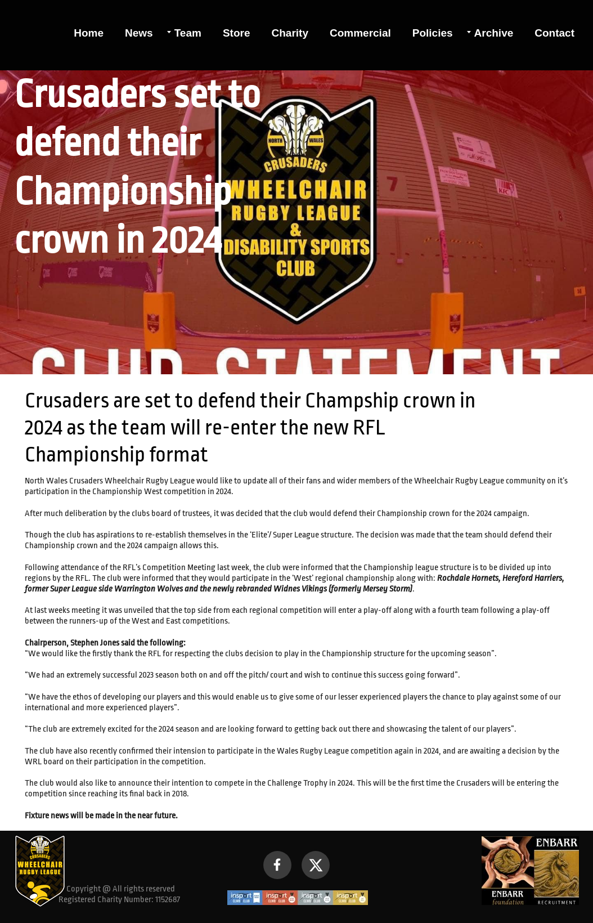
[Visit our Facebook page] (277, 865)
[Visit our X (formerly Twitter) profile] (316, 865)
